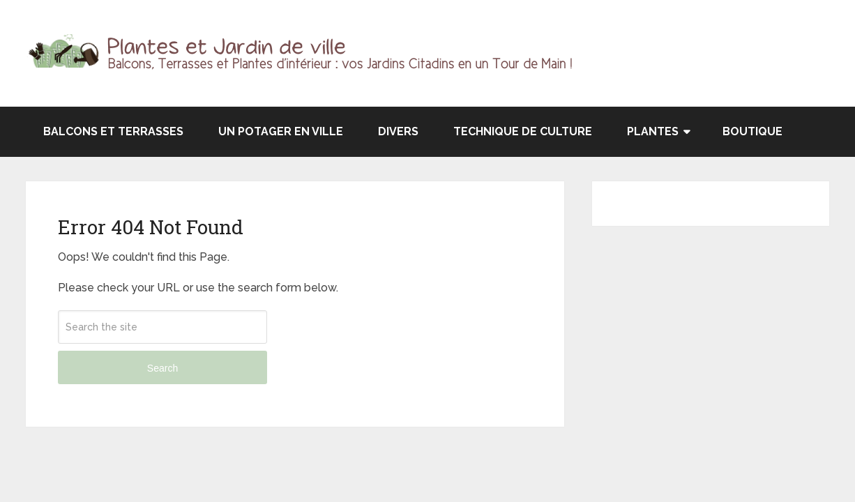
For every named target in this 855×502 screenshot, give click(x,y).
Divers (398, 131)
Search (162, 368)
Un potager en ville (280, 131)
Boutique (752, 131)
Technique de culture (522, 131)
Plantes (653, 131)
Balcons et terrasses (113, 131)
